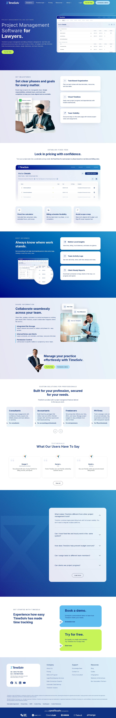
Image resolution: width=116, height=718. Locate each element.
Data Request (46, 704)
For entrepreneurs (72, 423)
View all (58, 483)
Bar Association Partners (98, 681)
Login (80, 2)
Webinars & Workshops (98, 678)
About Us (50, 668)
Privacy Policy (24, 704)
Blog (92, 668)
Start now (68, 645)
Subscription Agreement (13, 704)
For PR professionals (100, 423)
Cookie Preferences (56, 704)
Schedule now (70, 622)
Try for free (7, 52)
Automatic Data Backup (54, 684)
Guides (93, 671)
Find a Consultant (77, 675)
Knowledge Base (77, 668)
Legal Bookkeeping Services (55, 678)
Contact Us (75, 671)
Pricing (50, 2)
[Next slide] (61, 431)
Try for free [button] (88, 2)
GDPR (30, 704)
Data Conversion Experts (54, 681)
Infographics (95, 675)
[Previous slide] (55, 431)
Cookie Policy (37, 704)
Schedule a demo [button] (102, 2)
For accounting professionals (46, 423)
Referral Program (52, 675)
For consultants (14, 423)
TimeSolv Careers (52, 688)
